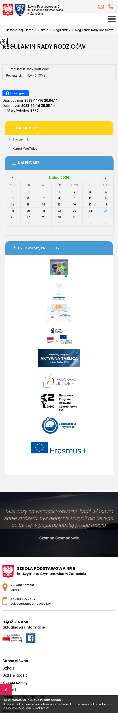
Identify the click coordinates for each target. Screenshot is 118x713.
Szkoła (40, 30)
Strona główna (15, 661)
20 (28, 211)
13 (28, 204)
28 (43, 217)
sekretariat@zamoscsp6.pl (101, 7)
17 (90, 204)
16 (74, 204)
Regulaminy (59, 30)
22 (59, 211)
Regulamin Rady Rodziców (44, 47)
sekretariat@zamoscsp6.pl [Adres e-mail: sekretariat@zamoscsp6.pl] (31, 603)
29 (59, 217)
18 (106, 204)
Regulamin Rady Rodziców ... (93, 30)
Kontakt (9, 689)
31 (90, 217)
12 (12, 204)
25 (105, 211)
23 (74, 211)
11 (106, 198)
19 (12, 211)
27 (28, 217)
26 (12, 217)
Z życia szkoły (15, 682)
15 (59, 204)
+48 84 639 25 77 (110, 6)
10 (90, 198)
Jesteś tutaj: (15, 30)
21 (43, 211)
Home (29, 30)
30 (74, 217)
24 (90, 211)
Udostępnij (15, 93)
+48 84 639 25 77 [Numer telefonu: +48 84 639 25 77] (23, 599)
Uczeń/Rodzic (15, 675)
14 (43, 204)
